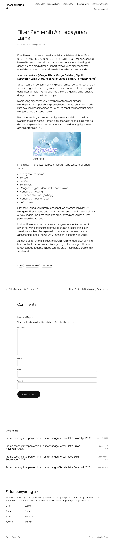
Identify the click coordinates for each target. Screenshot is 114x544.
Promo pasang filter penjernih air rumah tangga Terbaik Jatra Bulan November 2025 (43, 447)
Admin (27, 44)
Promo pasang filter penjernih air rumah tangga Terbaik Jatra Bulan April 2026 (49, 438)
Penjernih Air (47, 265)
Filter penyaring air (22, 491)
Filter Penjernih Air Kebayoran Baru (25, 289)
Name (20, 358)
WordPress (104, 537)
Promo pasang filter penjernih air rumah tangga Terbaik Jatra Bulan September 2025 (43, 458)
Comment (21, 327)
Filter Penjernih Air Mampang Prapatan (87, 289)
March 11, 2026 (102, 438)
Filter (21, 265)
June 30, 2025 (103, 467)
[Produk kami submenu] (74, 4)
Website (20, 381)
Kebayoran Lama (32, 265)
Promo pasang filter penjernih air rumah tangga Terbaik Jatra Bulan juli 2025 (48, 467)
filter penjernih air (39, 44)
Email (20, 369)
